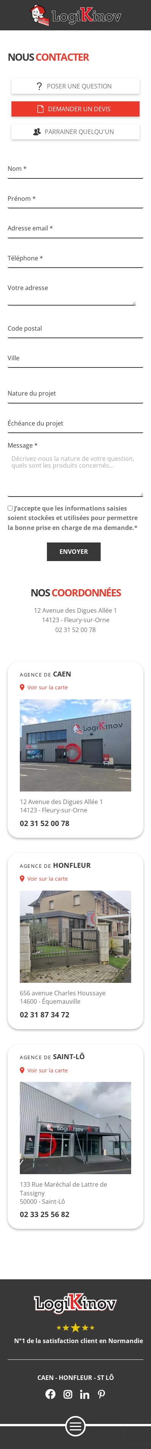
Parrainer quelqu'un (79, 132)
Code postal (25, 328)
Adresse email (30, 228)
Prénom (22, 198)
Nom (17, 168)
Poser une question (79, 86)
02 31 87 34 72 (44, 1014)
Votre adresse (28, 288)
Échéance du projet (35, 423)
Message (23, 445)
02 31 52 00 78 (44, 823)
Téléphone (25, 258)
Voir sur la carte (47, 687)
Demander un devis (79, 109)
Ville (13, 358)
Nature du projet (32, 393)
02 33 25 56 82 (44, 1214)
